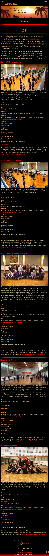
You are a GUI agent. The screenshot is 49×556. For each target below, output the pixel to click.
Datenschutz (28, 552)
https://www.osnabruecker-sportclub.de (13, 154)
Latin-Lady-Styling (36, 43)
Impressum (20, 552)
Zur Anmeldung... (6, 145)
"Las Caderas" (20, 488)
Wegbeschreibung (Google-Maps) (11, 119)
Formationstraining (12, 45)
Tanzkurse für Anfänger (28, 38)
